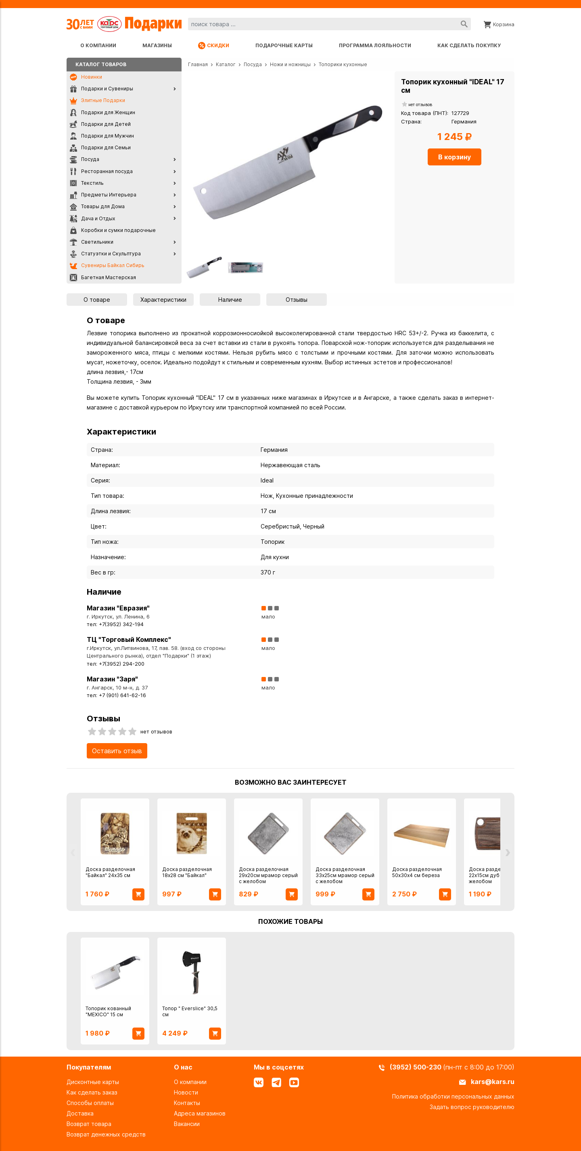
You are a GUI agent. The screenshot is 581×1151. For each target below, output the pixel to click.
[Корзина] (499, 24)
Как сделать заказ (92, 1092)
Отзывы (296, 299)
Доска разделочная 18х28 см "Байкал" (187, 872)
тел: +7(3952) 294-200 (115, 664)
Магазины (157, 45)
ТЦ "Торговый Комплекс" (129, 639)
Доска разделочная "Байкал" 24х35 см (110, 872)
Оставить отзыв (117, 751)
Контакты (187, 1102)
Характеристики (163, 299)
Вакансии (187, 1123)
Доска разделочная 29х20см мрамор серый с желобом (268, 875)
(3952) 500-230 (416, 1067)
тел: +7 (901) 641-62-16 (116, 695)
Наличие (230, 299)
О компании (98, 45)
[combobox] (329, 24)
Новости (186, 1092)
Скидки (213, 45)
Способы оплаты (90, 1102)
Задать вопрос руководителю (472, 1106)
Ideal (267, 480)
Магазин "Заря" (112, 679)
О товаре (97, 299)
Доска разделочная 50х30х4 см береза (417, 872)
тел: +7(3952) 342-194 (115, 624)
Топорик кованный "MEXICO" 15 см (108, 1011)
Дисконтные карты (93, 1081)
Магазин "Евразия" (118, 608)
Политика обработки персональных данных (453, 1096)
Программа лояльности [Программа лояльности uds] (375, 45)
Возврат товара (89, 1123)
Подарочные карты (284, 45)
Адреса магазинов (200, 1113)
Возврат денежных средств (106, 1134)
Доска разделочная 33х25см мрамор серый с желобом (345, 875)
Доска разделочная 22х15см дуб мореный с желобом (498, 875)
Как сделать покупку (469, 45)
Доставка (80, 1113)
